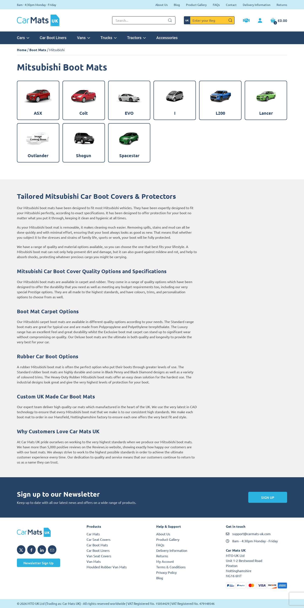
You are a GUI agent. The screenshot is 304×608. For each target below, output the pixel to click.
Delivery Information (256, 5)
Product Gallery (196, 5)
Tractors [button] (136, 37)
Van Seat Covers (99, 556)
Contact (231, 5)
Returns (282, 5)
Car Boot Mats (97, 545)
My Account (165, 561)
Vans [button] (83, 37)
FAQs (216, 5)
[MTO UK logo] (47, 532)
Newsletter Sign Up (38, 562)
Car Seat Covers (98, 539)
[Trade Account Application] (246, 21)
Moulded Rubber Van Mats (107, 567)
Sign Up (267, 497)
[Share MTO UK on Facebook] (31, 549)
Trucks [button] (108, 37)
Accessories (167, 37)
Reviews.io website (106, 447)
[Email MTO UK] (52, 549)
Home (21, 50)
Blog (177, 5)
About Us (161, 5)
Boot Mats (37, 50)
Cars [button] (23, 37)
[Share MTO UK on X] (21, 549)
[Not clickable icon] (143, 20)
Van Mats (94, 561)
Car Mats (93, 534)
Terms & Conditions (171, 567)
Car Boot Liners (53, 37)
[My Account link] (260, 21)
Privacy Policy (166, 572)
